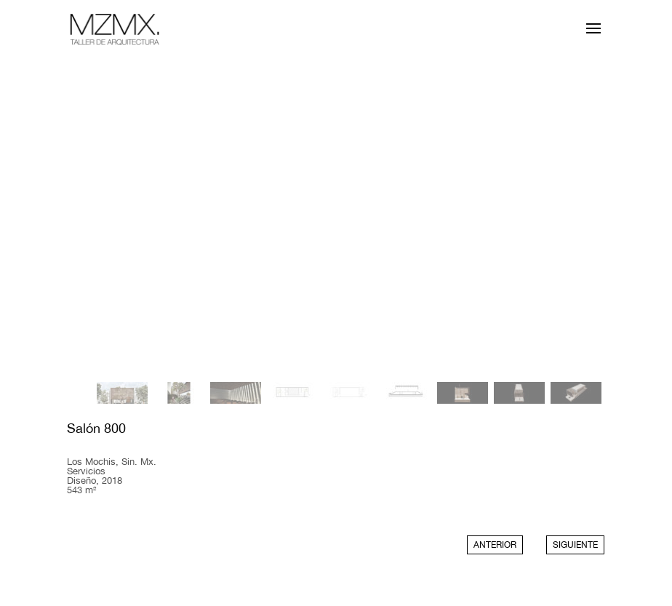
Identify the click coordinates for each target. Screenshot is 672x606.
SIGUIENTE (575, 545)
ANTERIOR (494, 545)
